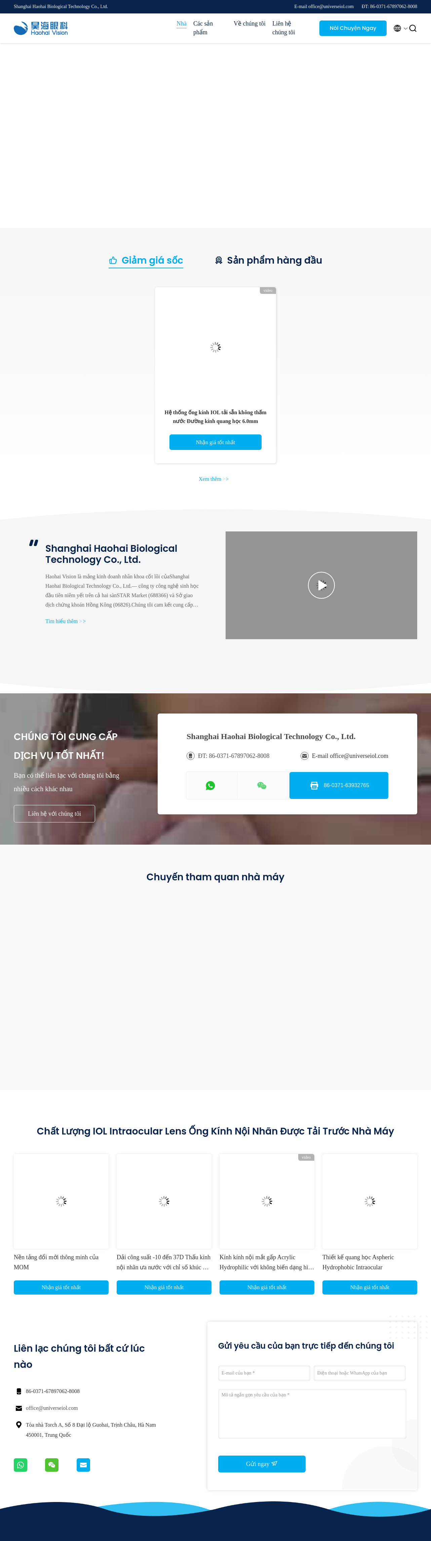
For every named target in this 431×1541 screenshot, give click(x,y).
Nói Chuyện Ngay (353, 28)
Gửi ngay (262, 1463)
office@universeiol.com (52, 1408)
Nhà (182, 23)
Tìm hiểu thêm (65, 621)
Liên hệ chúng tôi (283, 28)
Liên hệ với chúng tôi (54, 813)
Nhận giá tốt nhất (215, 442)
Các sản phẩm (203, 28)
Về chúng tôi (250, 23)
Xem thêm (214, 479)
